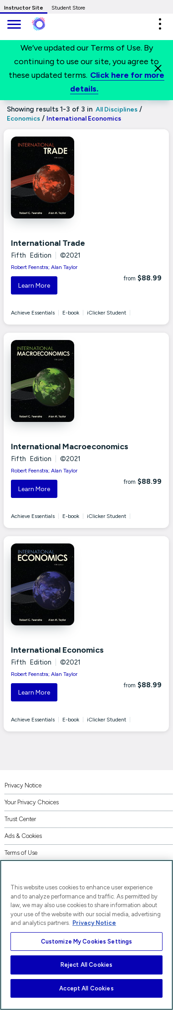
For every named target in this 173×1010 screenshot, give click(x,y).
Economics (23, 118)
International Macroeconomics (69, 447)
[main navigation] (13, 25)
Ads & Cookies (23, 835)
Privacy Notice (23, 785)
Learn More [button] (34, 285)
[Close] (158, 68)
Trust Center (20, 819)
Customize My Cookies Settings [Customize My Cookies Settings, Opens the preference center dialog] (86, 941)
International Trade (48, 243)
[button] (160, 24)
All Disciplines (115, 109)
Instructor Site (23, 8)
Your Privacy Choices (32, 802)
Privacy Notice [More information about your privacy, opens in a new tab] (94, 922)
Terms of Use (21, 852)
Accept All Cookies (86, 988)
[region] (86, 935)
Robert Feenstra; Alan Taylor (44, 267)
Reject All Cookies (86, 964)
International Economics (57, 650)
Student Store (68, 8)
